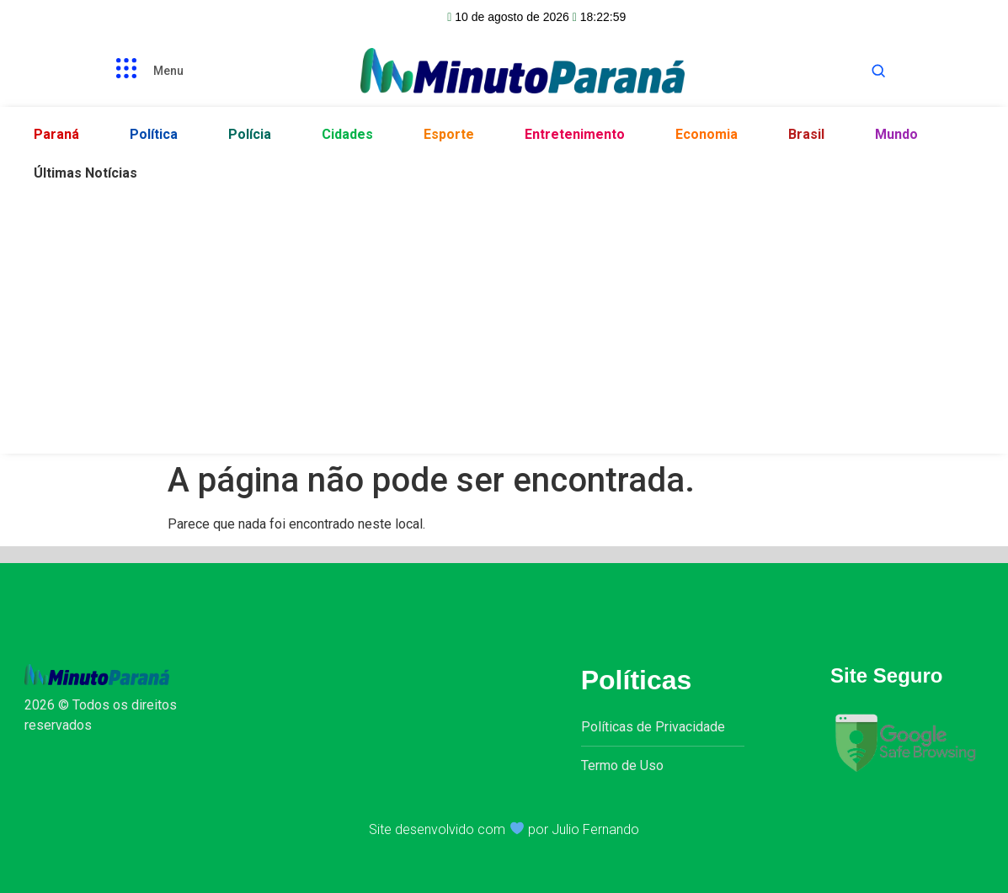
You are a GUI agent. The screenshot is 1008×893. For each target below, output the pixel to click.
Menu (168, 70)
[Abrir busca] (878, 70)
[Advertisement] (504, 319)
